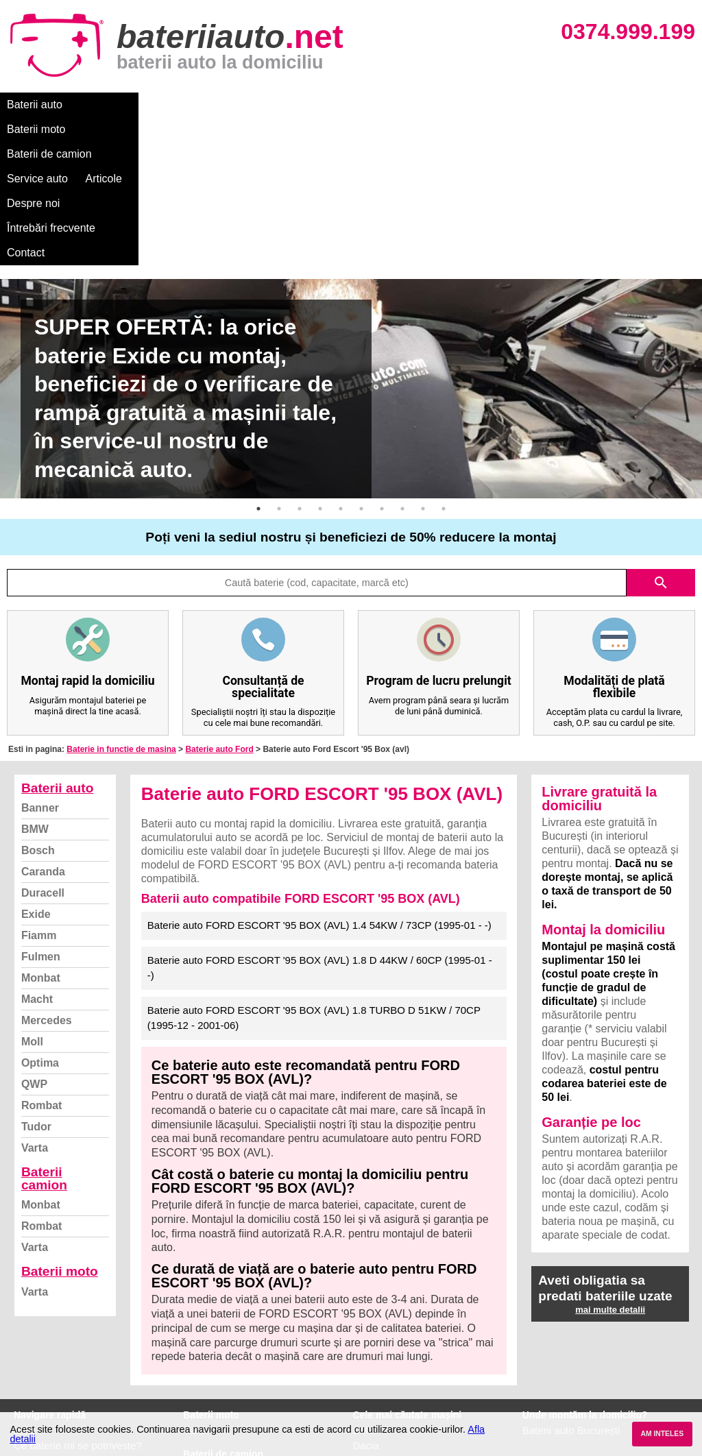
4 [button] (320, 360)
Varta (34, 1000)
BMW (35, 681)
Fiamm (39, 787)
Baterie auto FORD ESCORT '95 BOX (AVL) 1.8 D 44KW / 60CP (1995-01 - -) (319, 820)
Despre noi (417, 104)
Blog (24, 1282)
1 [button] (258, 360)
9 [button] (423, 360)
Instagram (37, 1373)
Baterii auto (34, 104)
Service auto (288, 104)
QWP (34, 936)
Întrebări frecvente (501, 104)
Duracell (42, 745)
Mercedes (46, 872)
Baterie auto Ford (219, 601)
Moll (32, 893)
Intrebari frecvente (55, 1327)
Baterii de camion (198, 104)
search (661, 434)
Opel (364, 1388)
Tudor (36, 978)
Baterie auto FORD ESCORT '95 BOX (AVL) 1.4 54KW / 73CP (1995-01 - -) (319, 777)
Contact (582, 104)
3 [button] (299, 360)
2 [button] (279, 360)
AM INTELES (661, 1433)
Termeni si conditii (54, 1342)
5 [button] (341, 360)
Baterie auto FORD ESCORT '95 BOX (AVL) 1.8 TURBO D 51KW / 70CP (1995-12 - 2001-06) (314, 870)
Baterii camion (44, 1030)
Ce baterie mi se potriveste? (78, 1297)
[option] (351, 240)
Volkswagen (380, 1342)
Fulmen (40, 808)
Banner (40, 660)
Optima (40, 915)
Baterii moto (109, 104)
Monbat (40, 830)
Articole (355, 104)
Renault (371, 1357)
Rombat (41, 957)
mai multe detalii (610, 1161)
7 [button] (382, 360)
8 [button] (402, 360)
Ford (363, 1312)
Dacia (366, 1297)
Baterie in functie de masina (121, 601)
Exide (36, 766)
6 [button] (361, 360)
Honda (368, 1403)
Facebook (36, 1357)
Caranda (43, 723)
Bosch (38, 702)
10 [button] (443, 360)
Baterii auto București (571, 1282)
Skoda (368, 1327)
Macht (37, 851)
